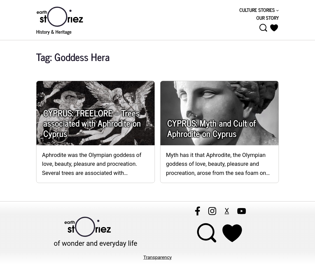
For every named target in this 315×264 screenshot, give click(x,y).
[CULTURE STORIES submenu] (259, 10)
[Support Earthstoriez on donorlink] (232, 233)
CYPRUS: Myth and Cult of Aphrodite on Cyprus (211, 128)
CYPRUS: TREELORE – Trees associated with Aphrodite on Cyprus (92, 123)
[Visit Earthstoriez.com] (67, 16)
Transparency (157, 257)
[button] (274, 28)
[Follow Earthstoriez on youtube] (241, 211)
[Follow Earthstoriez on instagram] (212, 211)
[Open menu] (263, 28)
